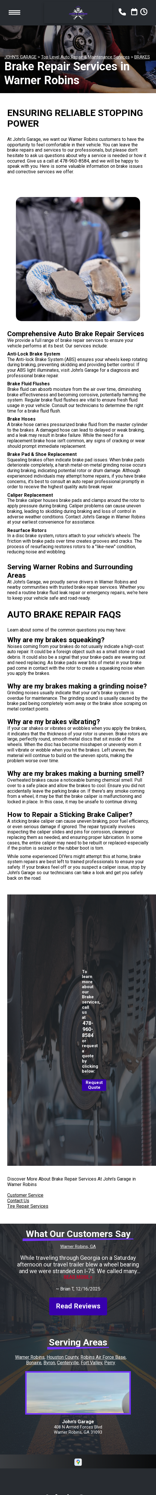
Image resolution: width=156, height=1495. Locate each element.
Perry (109, 1362)
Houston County (62, 1357)
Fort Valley (91, 1362)
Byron (49, 1362)
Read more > (78, 1277)
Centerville (68, 1362)
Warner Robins (30, 1357)
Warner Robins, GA (78, 1246)
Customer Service (25, 1195)
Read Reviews (78, 1306)
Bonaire (33, 1362)
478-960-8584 (74, 161)
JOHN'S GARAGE (20, 57)
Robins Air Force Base (103, 1357)
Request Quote (94, 1085)
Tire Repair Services (27, 1206)
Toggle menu (14, 12)
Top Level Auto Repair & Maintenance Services (85, 57)
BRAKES (142, 57)
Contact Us (18, 1200)
